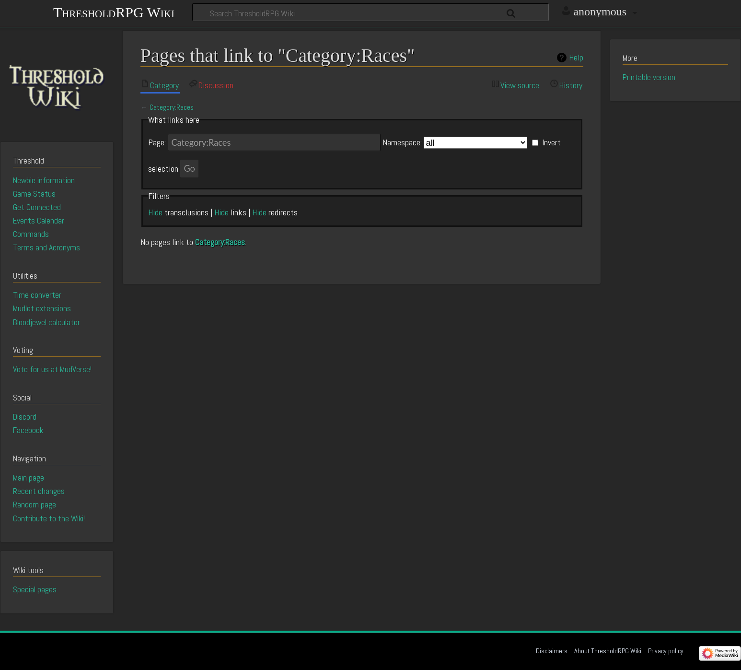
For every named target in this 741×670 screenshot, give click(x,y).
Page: (157, 142)
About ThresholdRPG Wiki (607, 650)
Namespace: (402, 142)
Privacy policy (665, 650)
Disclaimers (551, 650)
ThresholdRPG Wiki (113, 11)
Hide (155, 212)
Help (576, 57)
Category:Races (172, 107)
